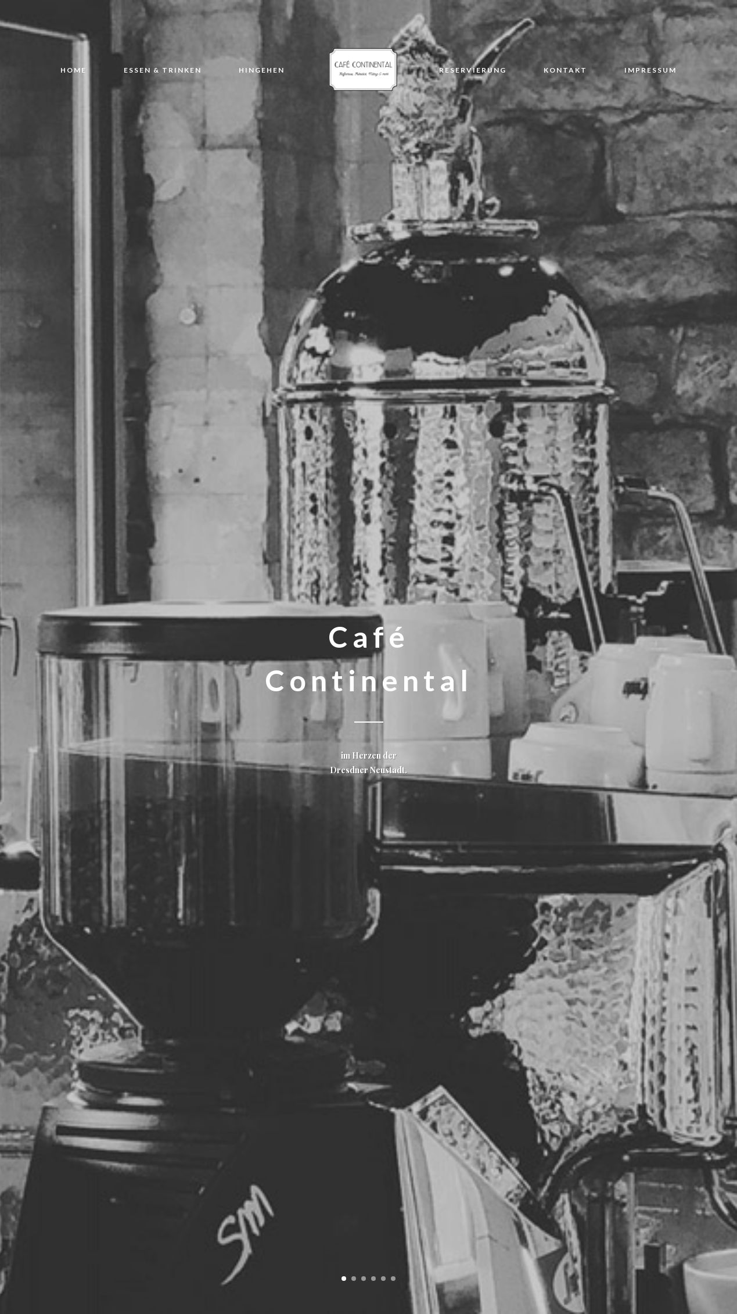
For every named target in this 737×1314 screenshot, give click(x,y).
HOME (73, 70)
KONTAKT (565, 70)
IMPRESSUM (650, 70)
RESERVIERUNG (472, 70)
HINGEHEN (262, 70)
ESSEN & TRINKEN (163, 70)
